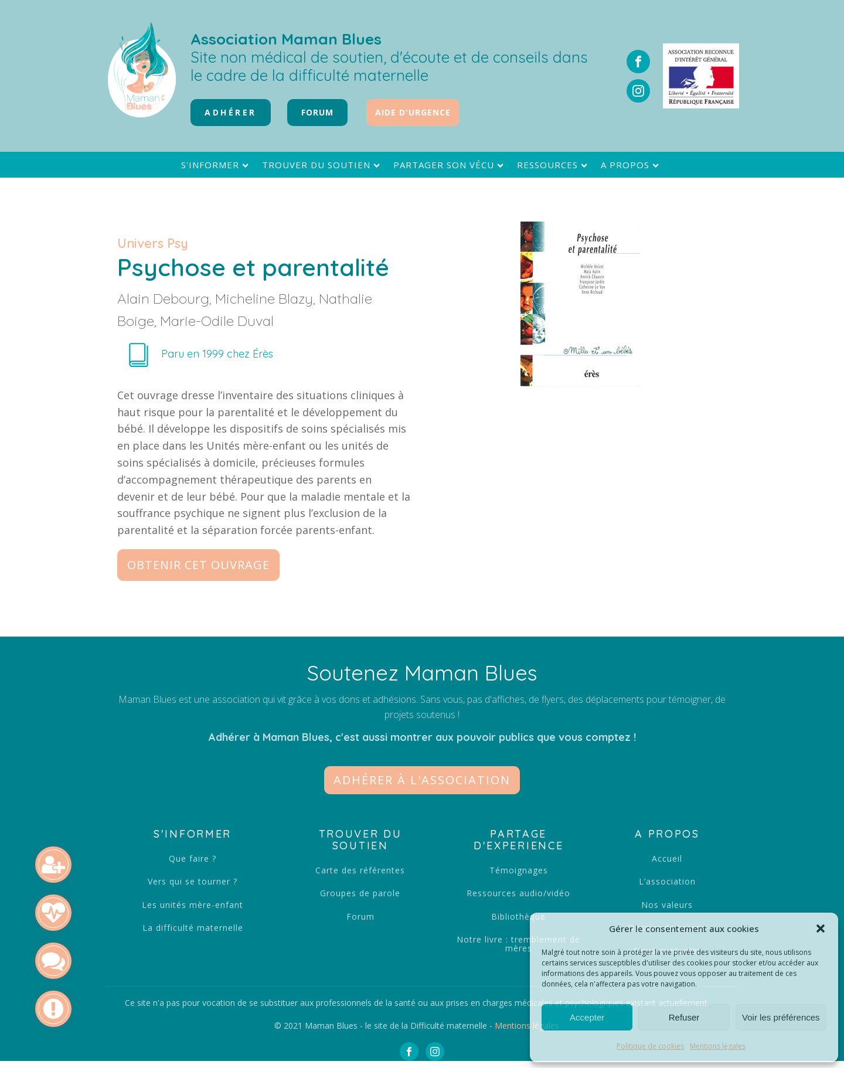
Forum (360, 916)
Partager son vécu (449, 165)
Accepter (587, 1017)
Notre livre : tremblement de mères (518, 944)
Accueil (667, 858)
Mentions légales (718, 1046)
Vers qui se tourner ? (192, 881)
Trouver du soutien (322, 165)
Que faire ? (192, 858)
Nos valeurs (667, 904)
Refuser (684, 1017)
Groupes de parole (360, 893)
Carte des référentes (360, 870)
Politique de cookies (650, 1046)
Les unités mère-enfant (192, 904)
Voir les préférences (781, 1017)
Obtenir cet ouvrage (198, 565)
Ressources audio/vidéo (518, 893)
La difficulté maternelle (192, 927)
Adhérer (231, 112)
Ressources (553, 165)
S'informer (216, 165)
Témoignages (518, 870)
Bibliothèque (518, 916)
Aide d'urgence (413, 112)
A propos (631, 165)
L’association (667, 881)
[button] (820, 928)
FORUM (317, 112)
